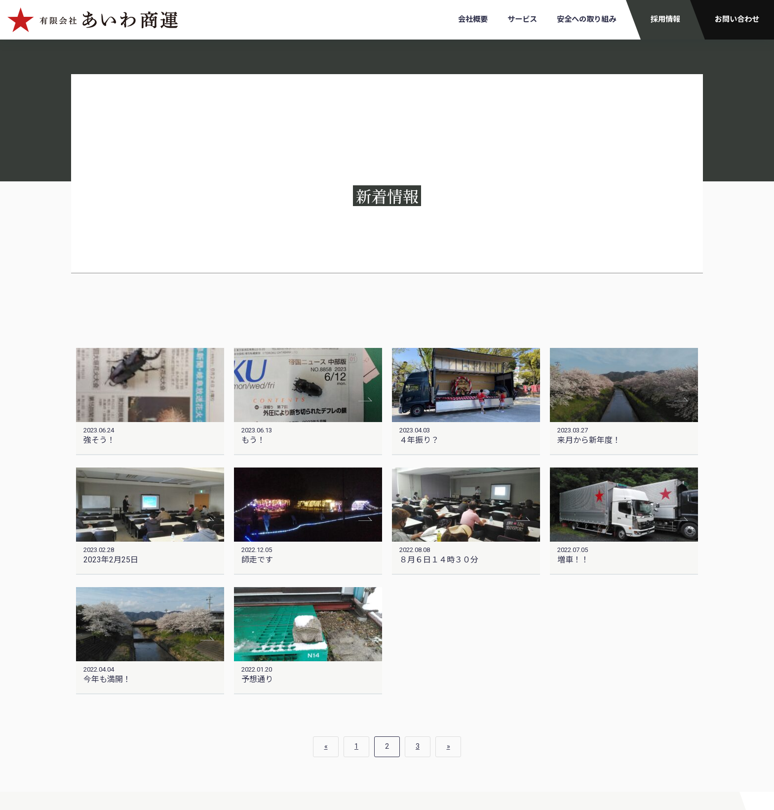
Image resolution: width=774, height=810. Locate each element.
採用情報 (665, 19)
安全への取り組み (586, 19)
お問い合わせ (737, 19)
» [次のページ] (448, 746)
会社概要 (473, 19)
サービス (522, 19)
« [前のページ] (326, 746)
